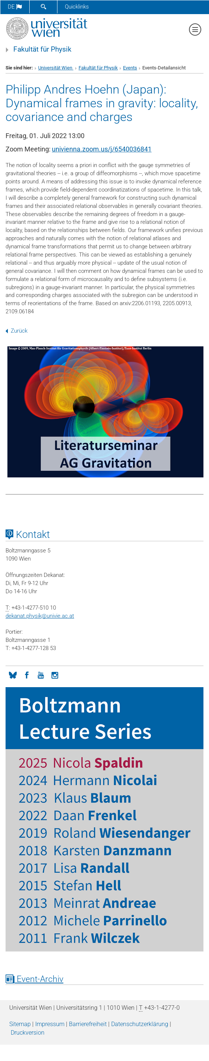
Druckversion (27, 1032)
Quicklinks (77, 6)
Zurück (16, 330)
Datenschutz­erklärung (139, 1024)
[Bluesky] (13, 674)
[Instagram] (55, 674)
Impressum (49, 1024)
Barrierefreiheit (88, 1024)
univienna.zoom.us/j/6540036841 (102, 149)
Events (130, 68)
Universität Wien (55, 68)
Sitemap (20, 1024)
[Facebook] (27, 674)
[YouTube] (41, 674)
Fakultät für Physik (42, 49)
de (15, 6)
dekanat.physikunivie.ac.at (40, 616)
